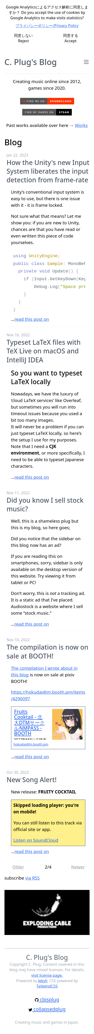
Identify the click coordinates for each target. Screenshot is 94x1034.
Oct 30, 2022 (18, 772)
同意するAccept (70, 38)
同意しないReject (23, 38)
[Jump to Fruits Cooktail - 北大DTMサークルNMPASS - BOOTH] (67, 724)
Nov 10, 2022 (18, 639)
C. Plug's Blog (30, 62)
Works (81, 125)
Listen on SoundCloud (35, 840)
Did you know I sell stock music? (45, 504)
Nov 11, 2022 (18, 492)
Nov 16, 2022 (18, 334)
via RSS (32, 878)
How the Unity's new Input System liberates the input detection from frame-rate (48, 171)
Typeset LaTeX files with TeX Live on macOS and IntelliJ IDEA (44, 351)
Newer (78, 867)
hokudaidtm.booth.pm (31, 744)
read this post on (31, 319)
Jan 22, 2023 (17, 155)
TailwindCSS (47, 986)
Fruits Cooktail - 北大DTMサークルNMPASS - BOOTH (29, 722)
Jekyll (42, 980)
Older (18, 867)
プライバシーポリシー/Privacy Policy (46, 25)
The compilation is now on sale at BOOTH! (47, 651)
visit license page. (47, 975)
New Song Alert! (32, 779)
